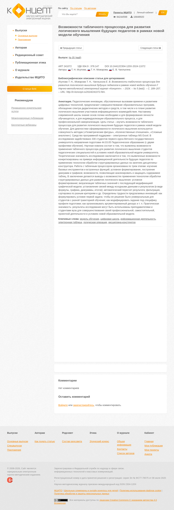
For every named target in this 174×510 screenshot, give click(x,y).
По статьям (76, 8)
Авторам (21, 47)
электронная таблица (70, 222)
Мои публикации (153, 445)
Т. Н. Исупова (77, 69)
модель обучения (89, 219)
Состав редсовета (72, 441)
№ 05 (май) (75, 57)
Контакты (122, 449)
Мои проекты (151, 450)
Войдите (63, 405)
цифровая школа (109, 219)
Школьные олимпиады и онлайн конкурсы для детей (91, 490)
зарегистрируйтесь (83, 405)
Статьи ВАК (30, 88)
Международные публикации (27, 118)
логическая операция (95, 222)
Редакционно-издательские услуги (26, 110)
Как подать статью (45, 441)
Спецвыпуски (14, 445)
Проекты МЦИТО (122, 12)
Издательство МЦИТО (30, 77)
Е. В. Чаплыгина (119, 69)
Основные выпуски (27, 35)
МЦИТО (58, 490)
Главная (148, 441)
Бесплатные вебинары (23, 125)
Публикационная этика (30, 62)
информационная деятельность (138, 219)
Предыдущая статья (71, 48)
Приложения (24, 39)
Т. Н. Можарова (98, 69)
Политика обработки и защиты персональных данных (81, 493)
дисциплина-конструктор (122, 222)
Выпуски (21, 30)
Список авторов (125, 453)
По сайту (63, 8)
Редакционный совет (29, 55)
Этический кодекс (99, 441)
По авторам (90, 8)
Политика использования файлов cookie (140, 490)
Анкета (148, 454)
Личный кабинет (145, 12)
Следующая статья (150, 48)
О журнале (22, 70)
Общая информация (124, 443)
